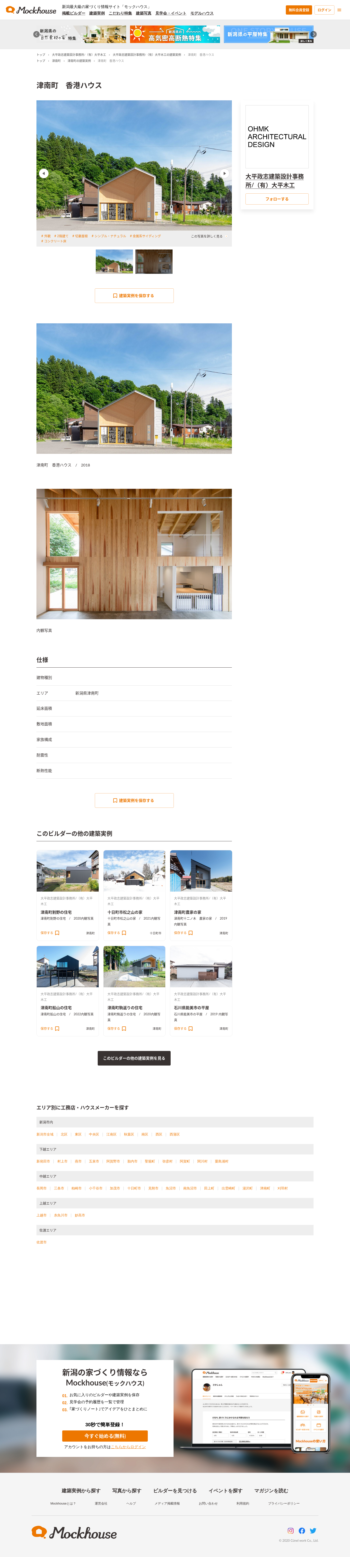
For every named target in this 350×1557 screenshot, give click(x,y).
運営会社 (101, 1503)
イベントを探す (226, 1490)
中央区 (94, 1134)
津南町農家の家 (187, 912)
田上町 (209, 1188)
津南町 (56, 61)
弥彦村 (167, 1161)
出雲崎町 (228, 1188)
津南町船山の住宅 (56, 1007)
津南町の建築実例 (79, 61)
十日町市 (155, 933)
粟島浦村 (221, 1161)
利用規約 (242, 1503)
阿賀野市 (113, 1161)
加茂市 (115, 1188)
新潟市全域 (44, 1134)
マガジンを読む (271, 1490)
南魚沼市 (190, 1188)
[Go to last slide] (36, 34)
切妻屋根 (81, 236)
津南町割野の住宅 (56, 912)
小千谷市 (96, 1188)
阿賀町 (185, 1161)
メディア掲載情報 (167, 1503)
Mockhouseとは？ (63, 1503)
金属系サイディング (147, 236)
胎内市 (132, 1161)
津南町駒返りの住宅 (124, 1007)
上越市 (41, 1215)
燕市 (78, 1161)
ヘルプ (131, 1503)
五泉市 (94, 1161)
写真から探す (126, 1490)
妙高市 (80, 1215)
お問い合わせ (208, 1503)
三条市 (59, 1188)
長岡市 (41, 1188)
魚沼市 (171, 1188)
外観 (47, 236)
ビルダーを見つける (175, 1490)
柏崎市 (76, 1188)
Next (224, 173)
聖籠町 (150, 1161)
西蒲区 (175, 1134)
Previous (44, 173)
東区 (78, 1134)
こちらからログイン (128, 1447)
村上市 (62, 1161)
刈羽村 (283, 1188)
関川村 (202, 1161)
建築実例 (97, 13)
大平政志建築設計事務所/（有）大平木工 (79, 55)
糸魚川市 (61, 1215)
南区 (144, 1134)
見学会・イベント (170, 13)
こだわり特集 (120, 13)
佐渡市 (41, 1242)
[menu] (339, 10)
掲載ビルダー (73, 13)
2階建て (63, 236)
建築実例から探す (81, 1490)
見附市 (153, 1188)
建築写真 (143, 13)
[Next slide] (313, 34)
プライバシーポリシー (284, 1503)
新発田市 (43, 1161)
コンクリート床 (55, 241)
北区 (64, 1134)
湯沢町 (248, 1188)
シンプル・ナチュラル (110, 236)
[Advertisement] (175, 1300)
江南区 (111, 1134)
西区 (159, 1134)
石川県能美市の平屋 (191, 1007)
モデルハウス (202, 13)
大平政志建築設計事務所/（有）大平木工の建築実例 (147, 55)
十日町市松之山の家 (124, 912)
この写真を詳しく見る (209, 236)
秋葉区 (129, 1134)
